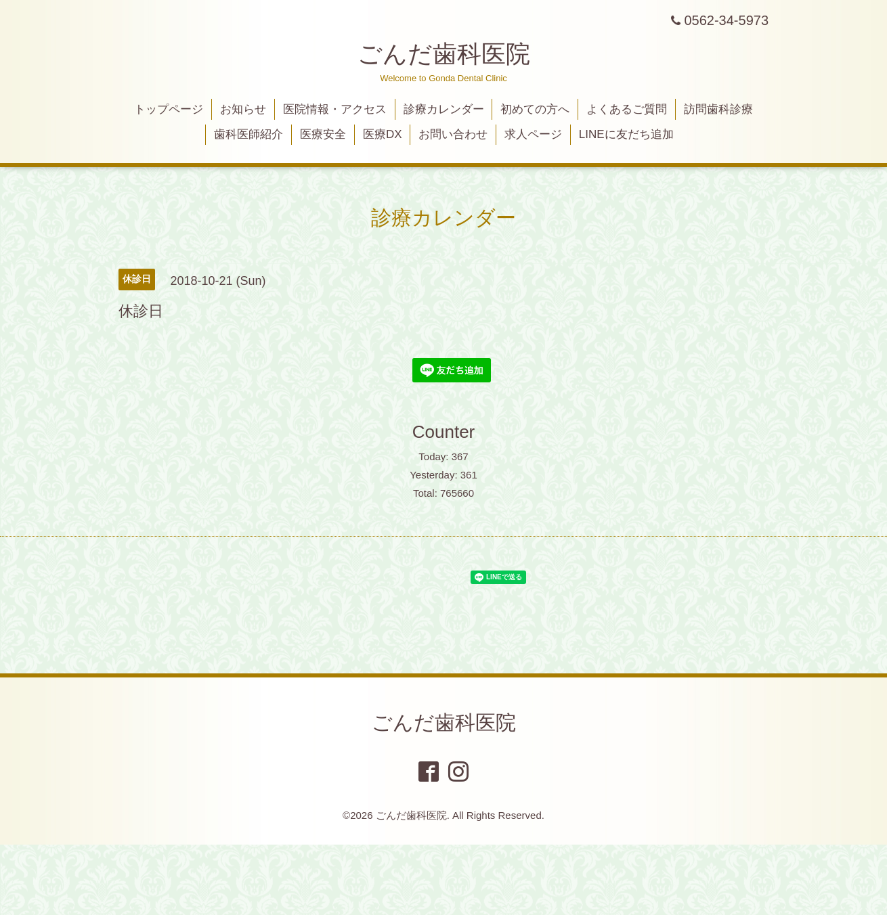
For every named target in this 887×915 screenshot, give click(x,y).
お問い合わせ (453, 134)
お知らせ (243, 109)
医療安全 (323, 134)
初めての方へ (534, 109)
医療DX (382, 134)
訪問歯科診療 (718, 109)
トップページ (168, 109)
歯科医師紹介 (248, 134)
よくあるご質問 (626, 109)
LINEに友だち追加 (626, 134)
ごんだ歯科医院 (444, 54)
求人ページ (533, 134)
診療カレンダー (444, 109)
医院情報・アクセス (335, 109)
